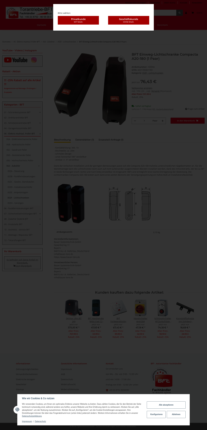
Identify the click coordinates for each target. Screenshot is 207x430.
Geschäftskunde (128, 20)
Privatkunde (78, 20)
